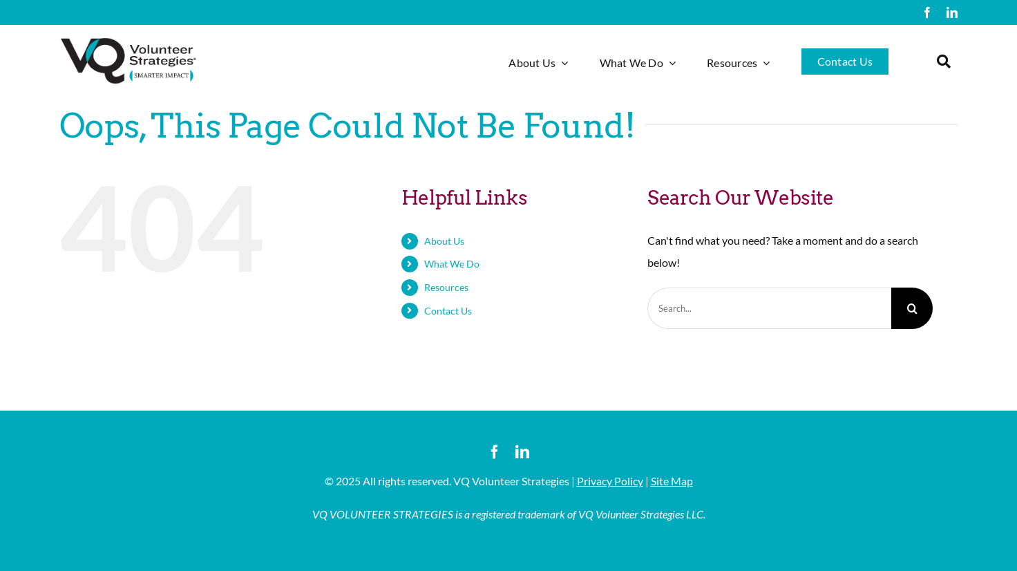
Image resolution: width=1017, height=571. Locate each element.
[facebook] (927, 12)
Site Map (672, 480)
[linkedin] (952, 12)
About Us (444, 241)
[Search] (912, 308)
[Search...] (769, 308)
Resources (446, 287)
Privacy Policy (610, 480)
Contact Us (448, 311)
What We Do (451, 264)
